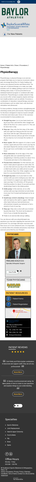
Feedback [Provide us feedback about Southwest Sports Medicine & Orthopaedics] (4, 474)
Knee (17, 65)
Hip (8, 438)
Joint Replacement (13, 428)
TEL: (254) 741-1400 (15, 330)
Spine (9, 445)
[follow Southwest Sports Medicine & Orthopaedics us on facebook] (7, 454)
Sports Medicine (12, 425)
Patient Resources (17, 293)
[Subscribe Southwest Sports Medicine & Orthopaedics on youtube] (11, 454)
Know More (18, 372)
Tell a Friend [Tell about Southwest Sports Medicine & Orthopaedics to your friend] (12, 474)
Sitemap (27, 472)
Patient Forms (18, 299)
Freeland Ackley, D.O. (15, 261)
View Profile (12, 272)
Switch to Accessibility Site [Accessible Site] (8, 1)
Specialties (11, 419)
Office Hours (12, 459)
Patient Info (10, 65)
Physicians (6, 55)
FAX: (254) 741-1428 (15, 332)
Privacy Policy (19, 472)
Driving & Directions (15, 335)
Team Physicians (15, 280)
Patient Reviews (18, 347)
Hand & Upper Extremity (15, 432)
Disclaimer (9, 472)
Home (2, 65)
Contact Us (21, 474)
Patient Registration (20, 304)
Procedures (23, 65)
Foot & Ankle (11, 435)
